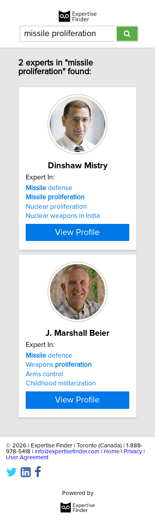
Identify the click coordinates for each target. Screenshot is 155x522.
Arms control (44, 374)
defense (49, 188)
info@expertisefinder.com (67, 452)
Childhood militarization (61, 383)
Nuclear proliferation (56, 206)
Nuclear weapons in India (63, 216)
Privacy (133, 452)
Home (111, 452)
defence (49, 355)
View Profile (77, 232)
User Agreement (27, 457)
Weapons (58, 364)
